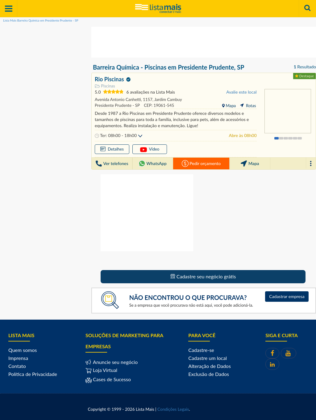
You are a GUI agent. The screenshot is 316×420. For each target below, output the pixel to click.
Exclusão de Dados (208, 374)
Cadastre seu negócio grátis (203, 276)
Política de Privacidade (32, 374)
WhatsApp (153, 163)
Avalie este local (241, 92)
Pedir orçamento (201, 163)
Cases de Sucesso (111, 379)
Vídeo (150, 149)
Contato (17, 366)
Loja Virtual (101, 370)
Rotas (248, 105)
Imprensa (18, 358)
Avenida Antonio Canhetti (118, 99)
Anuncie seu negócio (115, 362)
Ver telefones (111, 163)
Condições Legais (173, 409)
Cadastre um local (207, 358)
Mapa (230, 105)
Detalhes (112, 148)
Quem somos (22, 350)
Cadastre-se (201, 350)
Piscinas (105, 86)
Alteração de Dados (209, 366)
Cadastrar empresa (287, 296)
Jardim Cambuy (167, 99)
